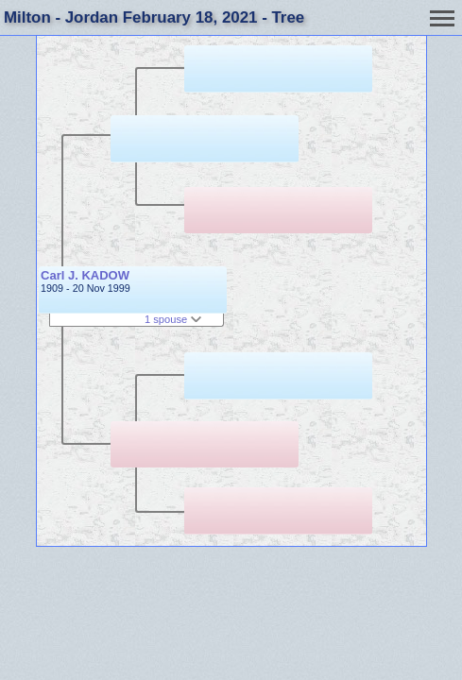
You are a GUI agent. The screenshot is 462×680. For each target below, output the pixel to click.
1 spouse (173, 319)
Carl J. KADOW (85, 275)
